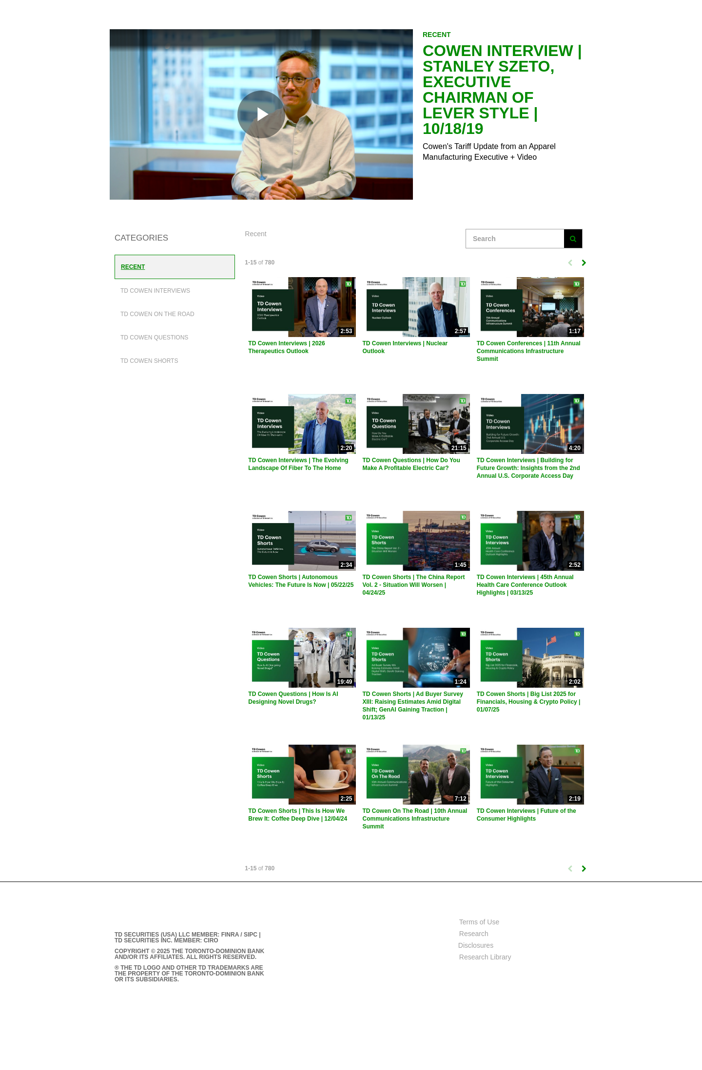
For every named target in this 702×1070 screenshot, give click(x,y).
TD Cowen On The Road (157, 314)
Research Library (485, 957)
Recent (133, 266)
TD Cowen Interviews (155, 290)
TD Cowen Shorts (149, 360)
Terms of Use (479, 922)
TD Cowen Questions (154, 337)
